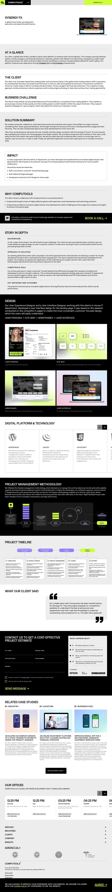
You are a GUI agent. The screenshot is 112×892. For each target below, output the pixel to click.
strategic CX (44, 63)
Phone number (49, 660)
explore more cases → (56, 771)
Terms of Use (9, 873)
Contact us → (98, 2)
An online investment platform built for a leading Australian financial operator (55, 738)
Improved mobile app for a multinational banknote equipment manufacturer (88, 738)
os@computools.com (64, 814)
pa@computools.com (90, 814)
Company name (49, 652)
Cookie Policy (20, 886)
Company (9, 838)
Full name (19, 652)
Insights (9, 842)
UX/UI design (58, 63)
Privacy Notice (9, 875)
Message (34, 669)
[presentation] (99, 427)
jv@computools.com (13, 814)
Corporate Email (19, 660)
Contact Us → (12, 847)
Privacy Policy (26, 677)
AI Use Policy (9, 878)
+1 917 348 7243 (12, 816)
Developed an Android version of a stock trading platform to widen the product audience (20, 738)
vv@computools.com (39, 814)
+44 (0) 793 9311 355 (64, 816)
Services (10, 827)
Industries (10, 831)
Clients (9, 835)
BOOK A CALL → (96, 218)
